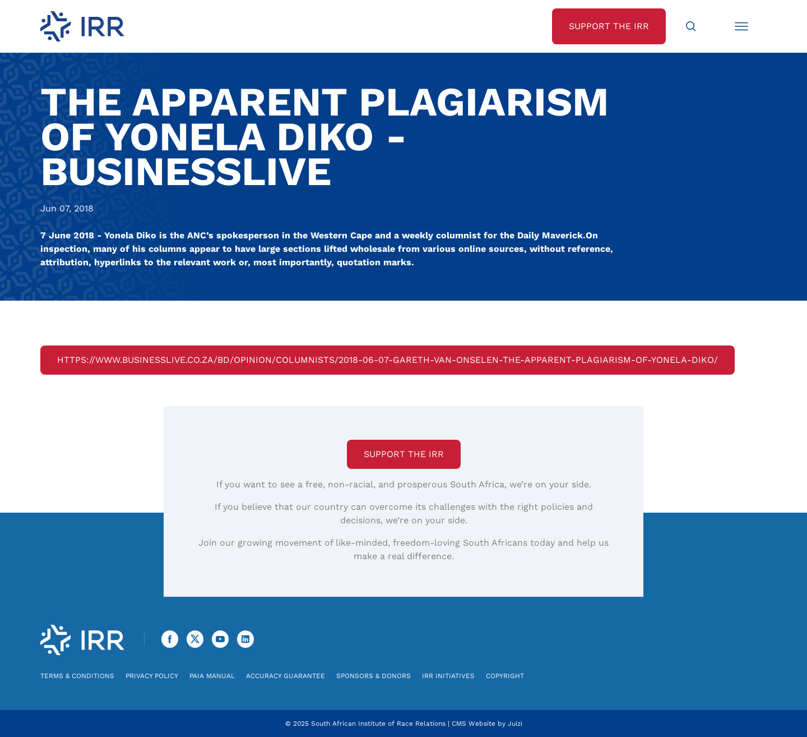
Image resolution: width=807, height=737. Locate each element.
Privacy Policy (152, 676)
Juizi (515, 723)
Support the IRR (404, 454)
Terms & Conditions (77, 676)
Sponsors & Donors (373, 676)
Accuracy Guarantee (285, 676)
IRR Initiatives (448, 676)
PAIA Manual (212, 676)
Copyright (505, 676)
